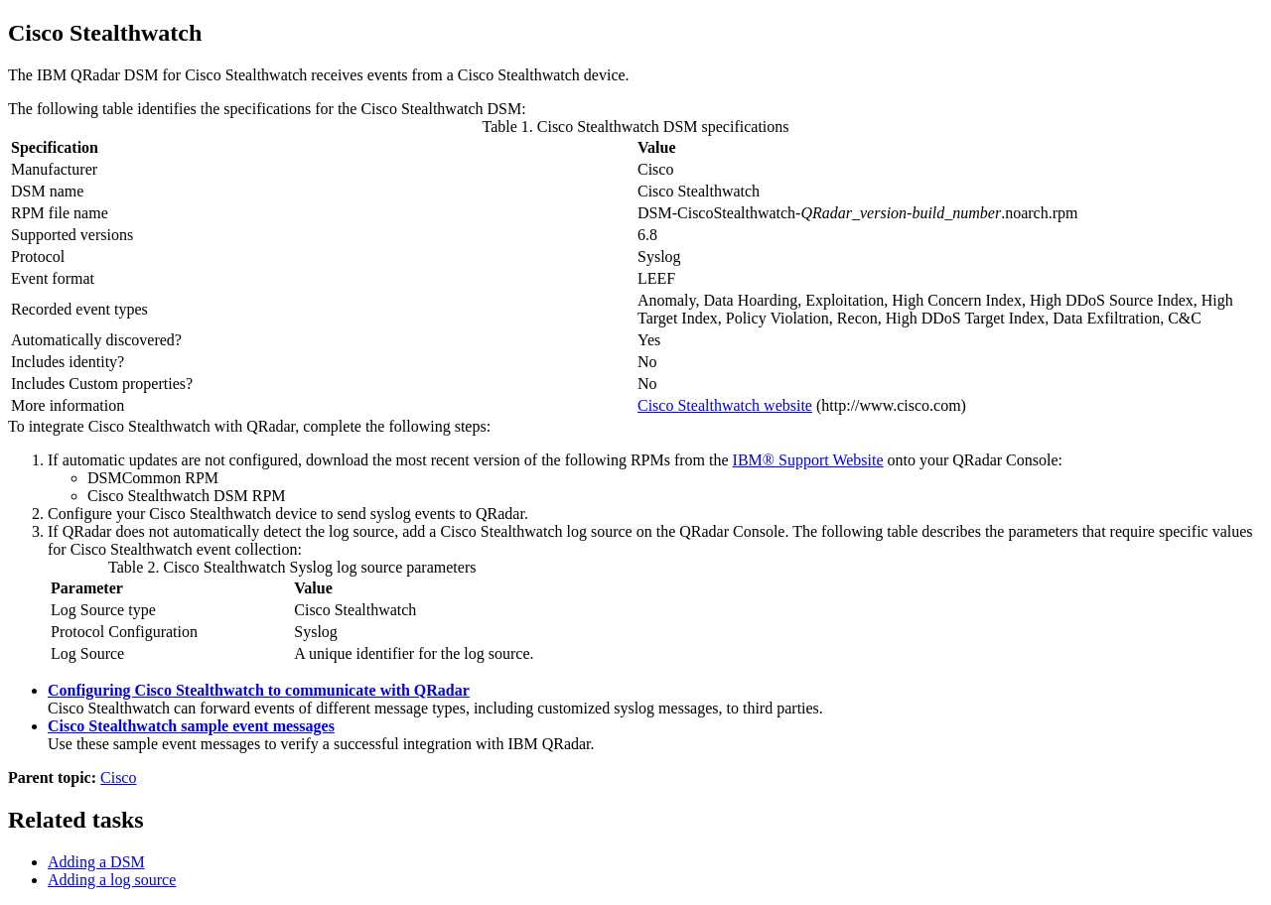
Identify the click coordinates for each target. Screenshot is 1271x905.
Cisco (118, 777)
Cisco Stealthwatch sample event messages (191, 725)
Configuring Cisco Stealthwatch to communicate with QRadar (259, 690)
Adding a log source (112, 879)
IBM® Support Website (808, 460)
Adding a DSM (96, 861)
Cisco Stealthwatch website (724, 405)
